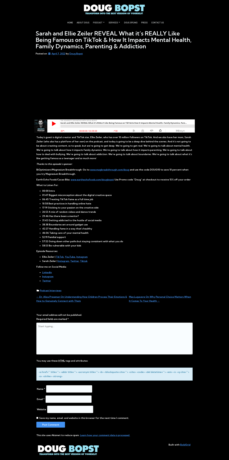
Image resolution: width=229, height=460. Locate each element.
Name (41, 388)
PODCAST (98, 22)
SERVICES (114, 22)
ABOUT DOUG (83, 22)
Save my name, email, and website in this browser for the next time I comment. (84, 417)
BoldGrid (185, 444)
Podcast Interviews (50, 290)
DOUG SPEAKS (131, 22)
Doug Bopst (76, 53)
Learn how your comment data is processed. (105, 435)
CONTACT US (157, 22)
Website (41, 409)
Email (41, 399)
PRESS (144, 22)
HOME (70, 22)
